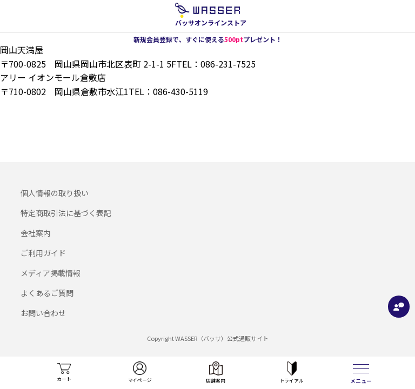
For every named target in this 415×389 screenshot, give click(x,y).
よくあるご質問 (47, 292)
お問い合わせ (43, 312)
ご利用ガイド (43, 252)
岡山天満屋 (21, 49)
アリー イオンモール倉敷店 (53, 77)
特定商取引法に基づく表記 (66, 212)
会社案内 (36, 232)
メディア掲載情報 (51, 272)
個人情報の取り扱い (55, 192)
